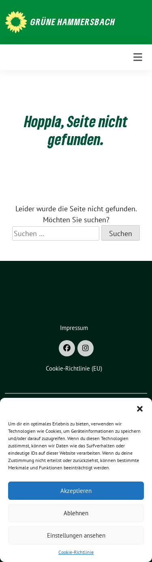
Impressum (74, 328)
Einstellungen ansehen (76, 535)
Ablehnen (76, 513)
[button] (140, 408)
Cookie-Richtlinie (76, 552)
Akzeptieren (76, 491)
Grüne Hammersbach (72, 21)
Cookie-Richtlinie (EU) (74, 368)
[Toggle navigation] (137, 57)
